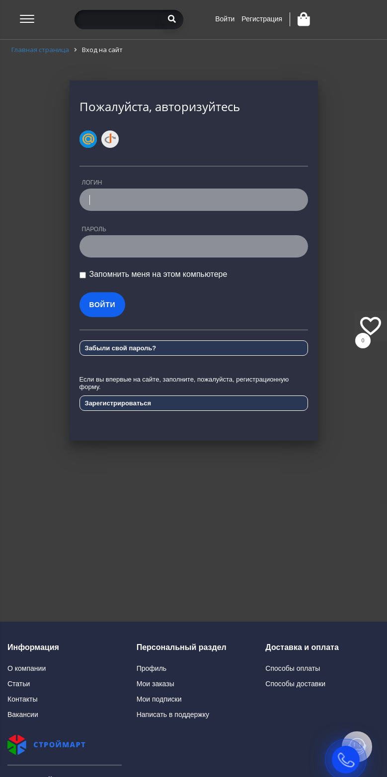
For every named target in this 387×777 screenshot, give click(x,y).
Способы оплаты (292, 668)
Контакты (22, 699)
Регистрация (261, 19)
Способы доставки (295, 684)
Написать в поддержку (173, 714)
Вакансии (22, 714)
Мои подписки (159, 699)
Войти (224, 19)
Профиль (151, 668)
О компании (26, 668)
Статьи (18, 684)
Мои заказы (155, 684)
